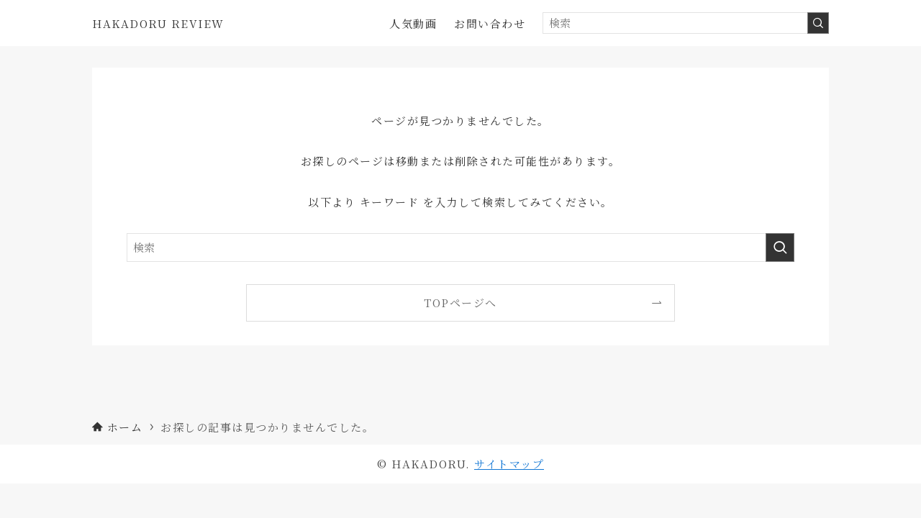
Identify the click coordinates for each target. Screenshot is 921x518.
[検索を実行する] (818, 23)
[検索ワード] (686, 23)
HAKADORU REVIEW (158, 23)
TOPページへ (460, 302)
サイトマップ (509, 463)
